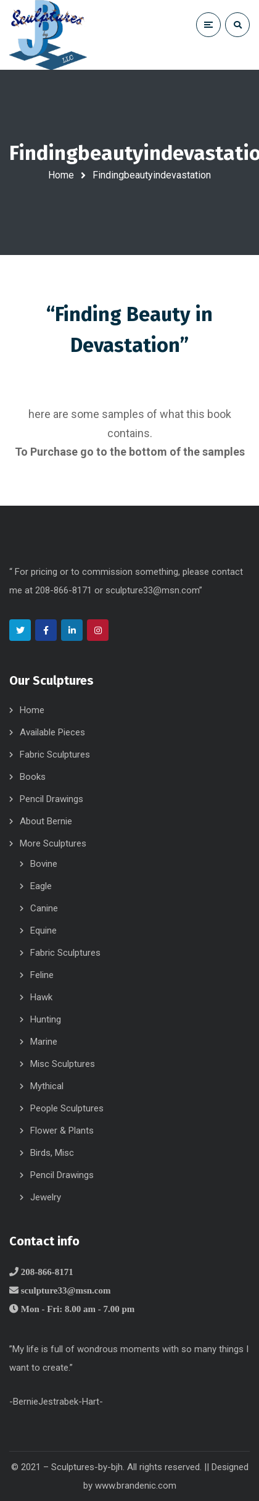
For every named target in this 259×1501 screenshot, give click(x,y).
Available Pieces (52, 732)
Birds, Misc (52, 1152)
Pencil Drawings (51, 799)
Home (61, 175)
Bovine (43, 863)
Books (33, 776)
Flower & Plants (62, 1130)
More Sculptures (53, 843)
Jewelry (45, 1197)
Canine (44, 908)
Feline (42, 974)
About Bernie (46, 821)
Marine (43, 1041)
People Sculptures (67, 1108)
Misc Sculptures (62, 1063)
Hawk (41, 997)
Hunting (45, 1019)
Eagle (41, 886)
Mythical (47, 1086)
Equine (43, 930)
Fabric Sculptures (55, 754)
